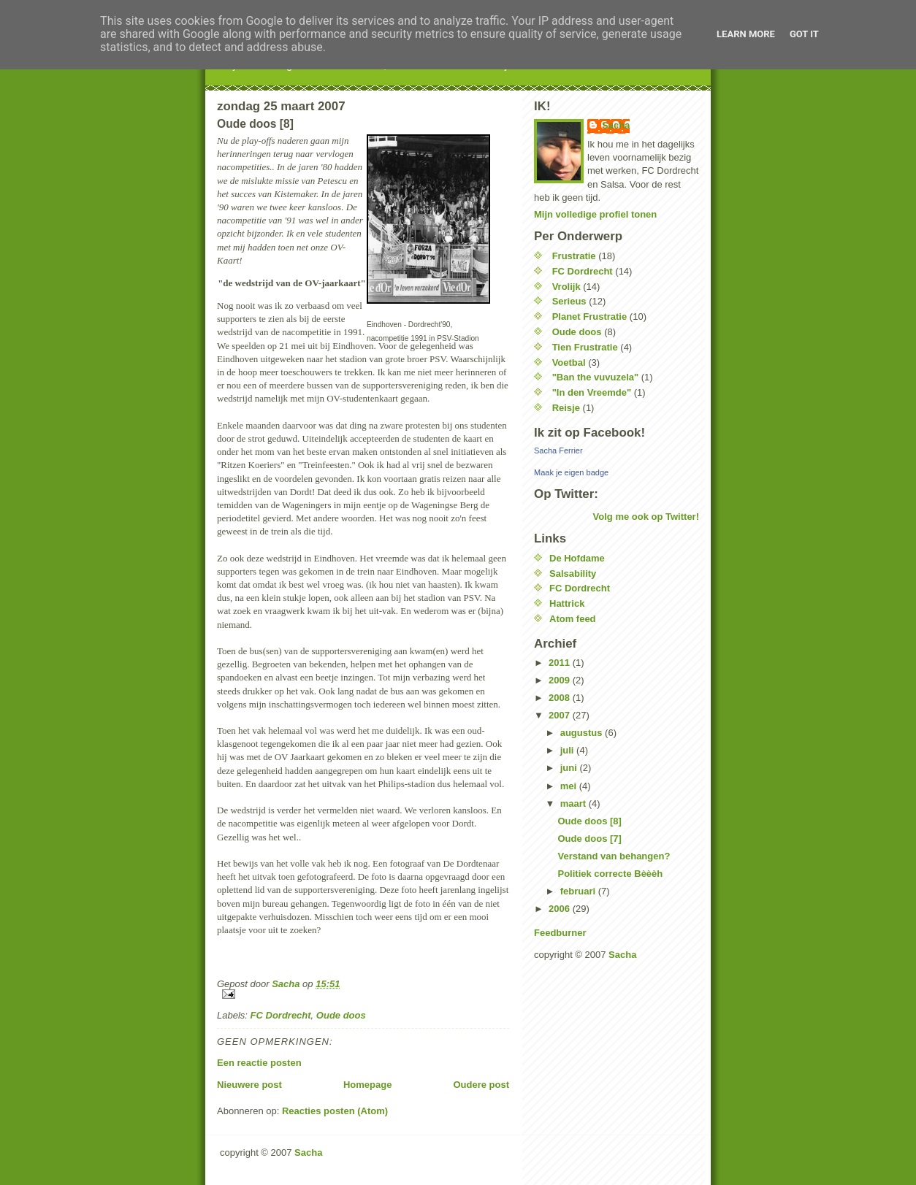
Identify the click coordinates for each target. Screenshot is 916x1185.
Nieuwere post (249, 1084)
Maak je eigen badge (571, 472)
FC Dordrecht (281, 1015)
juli (568, 750)
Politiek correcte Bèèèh (610, 873)
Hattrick (566, 603)
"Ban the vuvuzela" (595, 377)
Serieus (569, 301)
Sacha (616, 125)
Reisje (566, 407)
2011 (561, 662)
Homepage (367, 1084)
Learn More (746, 33)
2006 (561, 908)
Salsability (572, 573)
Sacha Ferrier (558, 450)
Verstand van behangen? (613, 856)
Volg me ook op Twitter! (646, 516)
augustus (582, 732)
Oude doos (341, 1015)
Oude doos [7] (589, 838)
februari (579, 891)
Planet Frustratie (589, 316)
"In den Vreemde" (591, 392)
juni (570, 767)
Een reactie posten (259, 1062)
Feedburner (560, 932)
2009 (561, 680)
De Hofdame (577, 558)
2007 (561, 715)
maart (574, 803)
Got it (804, 33)
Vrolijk (566, 286)
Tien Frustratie (585, 347)
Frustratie (574, 255)
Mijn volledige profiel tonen (595, 214)
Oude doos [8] (589, 821)
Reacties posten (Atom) (335, 1110)
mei (569, 786)
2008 (561, 697)
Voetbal (569, 362)
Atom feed (572, 618)
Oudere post (481, 1084)
